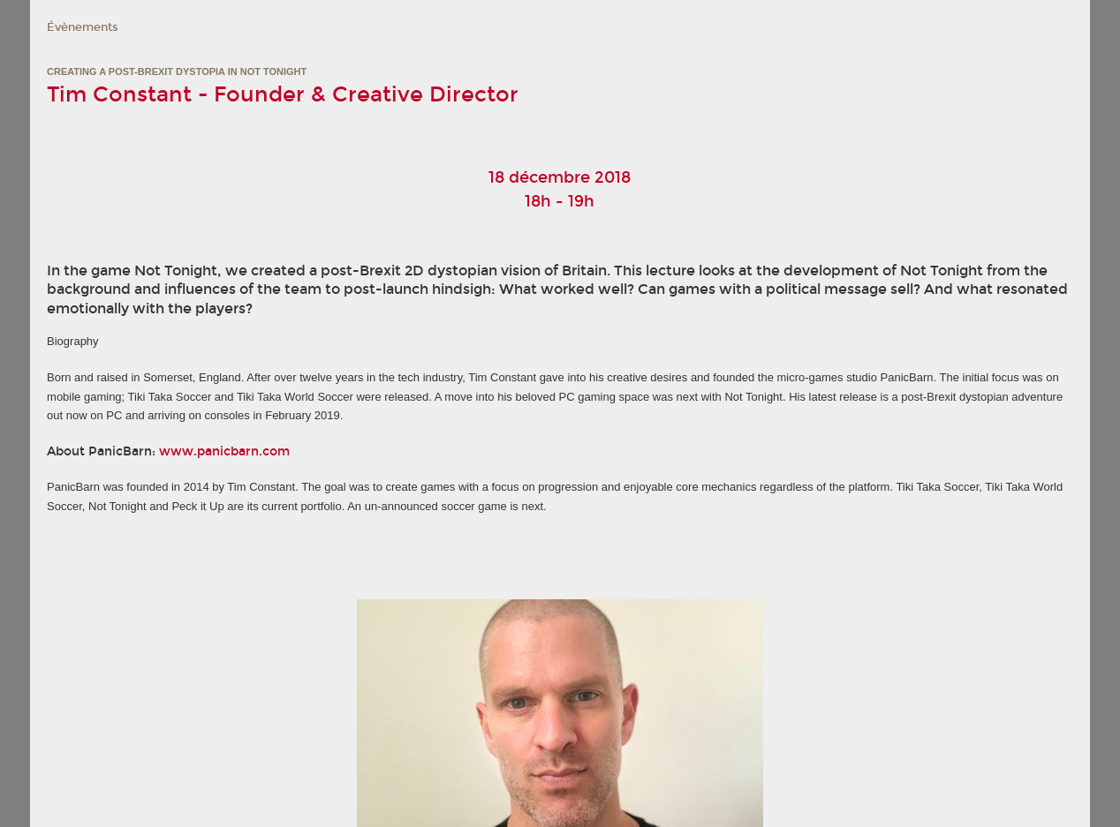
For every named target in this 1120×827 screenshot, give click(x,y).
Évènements (82, 27)
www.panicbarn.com (224, 451)
